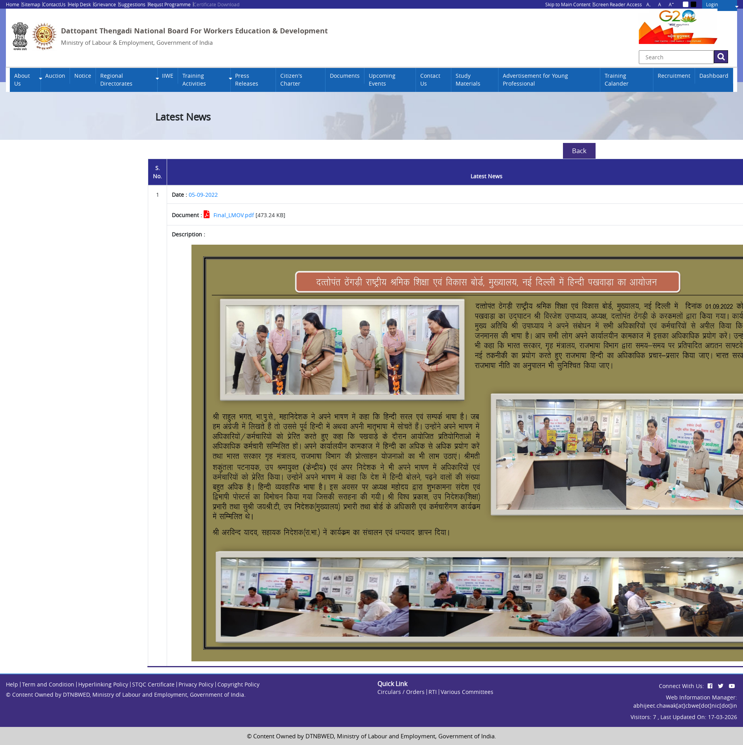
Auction (55, 75)
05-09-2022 (203, 194)
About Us (22, 79)
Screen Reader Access (617, 4)
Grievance (105, 4)
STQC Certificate (153, 684)
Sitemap (31, 4)
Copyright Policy (238, 684)
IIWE (167, 75)
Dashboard (713, 75)
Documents (345, 75)
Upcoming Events (382, 79)
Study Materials (468, 79)
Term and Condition (48, 684)
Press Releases (246, 79)
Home (12, 4)
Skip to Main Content (567, 4)
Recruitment (674, 75)
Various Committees (467, 692)
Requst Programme (169, 4)
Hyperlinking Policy (103, 684)
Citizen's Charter (291, 79)
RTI (433, 692)
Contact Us (430, 79)
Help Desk (79, 4)
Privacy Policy (195, 684)
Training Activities (194, 79)
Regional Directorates (116, 79)
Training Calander (617, 79)
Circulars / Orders (401, 692)
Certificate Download (216, 4)
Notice (82, 75)
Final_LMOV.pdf (233, 215)
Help (12, 684)
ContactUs (54, 4)
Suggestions (132, 4)
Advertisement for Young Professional (535, 79)
